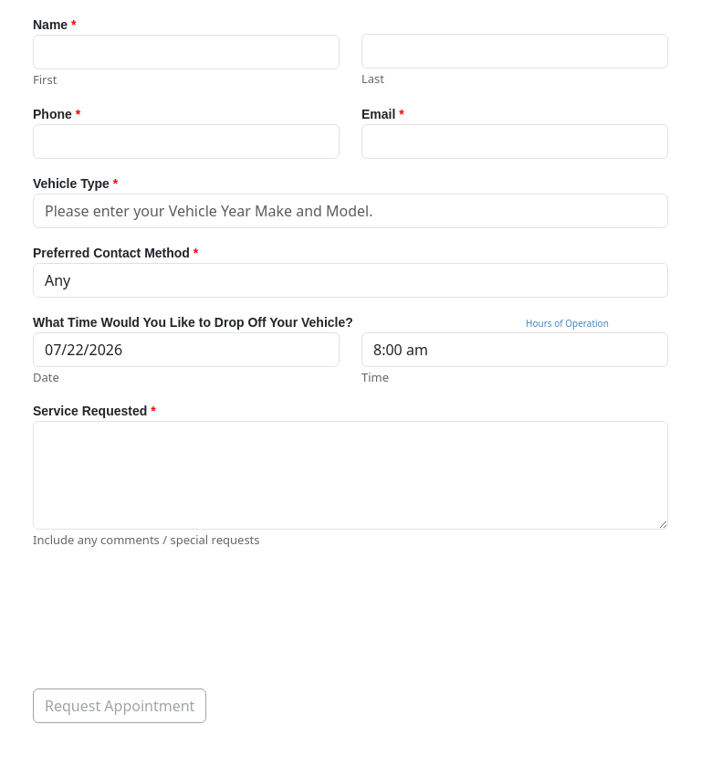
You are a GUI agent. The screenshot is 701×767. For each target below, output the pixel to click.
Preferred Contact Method (115, 253)
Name (54, 24)
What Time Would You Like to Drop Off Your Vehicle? (193, 322)
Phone (56, 114)
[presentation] (171, 609)
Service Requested (94, 411)
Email (382, 114)
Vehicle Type (75, 183)
